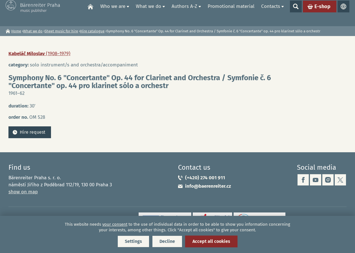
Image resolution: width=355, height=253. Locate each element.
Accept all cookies (211, 241)
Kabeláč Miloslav (39, 54)
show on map (23, 192)
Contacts (270, 13)
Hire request (32, 132)
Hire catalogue (92, 31)
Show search (296, 13)
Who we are (112, 13)
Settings (133, 241)
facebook (303, 179)
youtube (315, 179)
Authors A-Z (184, 13)
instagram (328, 179)
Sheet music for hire (61, 31)
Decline (167, 241)
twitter (340, 179)
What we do (148, 13)
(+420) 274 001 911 (205, 178)
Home (90, 12)
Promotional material (231, 13)
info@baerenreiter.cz (208, 186)
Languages (343, 13)
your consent (114, 224)
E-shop (322, 13)
